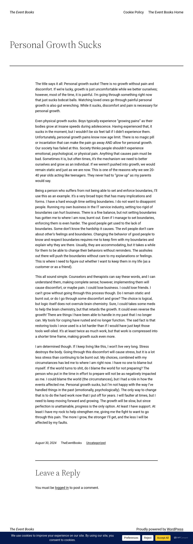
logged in (62, 488)
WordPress (175, 529)
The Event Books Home (165, 12)
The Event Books (22, 12)
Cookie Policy (133, 12)
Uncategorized (96, 443)
